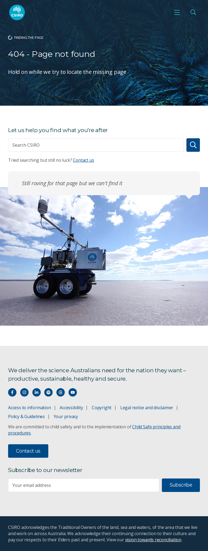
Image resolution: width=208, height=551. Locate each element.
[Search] (193, 145)
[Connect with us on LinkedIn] (36, 392)
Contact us (83, 160)
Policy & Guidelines (26, 416)
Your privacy (66, 416)
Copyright (101, 408)
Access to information (29, 408)
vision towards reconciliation (153, 540)
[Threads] (60, 392)
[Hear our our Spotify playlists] (48, 392)
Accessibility (71, 408)
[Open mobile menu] (177, 12)
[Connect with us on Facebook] (12, 392)
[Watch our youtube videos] (73, 392)
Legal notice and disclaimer (146, 408)
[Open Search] (193, 12)
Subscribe (181, 485)
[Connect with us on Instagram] (24, 392)
